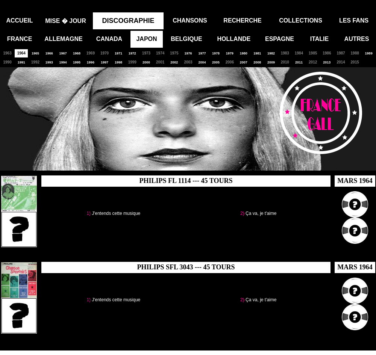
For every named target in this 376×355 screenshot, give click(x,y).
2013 (327, 62)
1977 (202, 53)
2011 (299, 62)
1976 (188, 53)
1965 (35, 53)
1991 (21, 62)
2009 (271, 62)
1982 (271, 53)
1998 (118, 62)
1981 (257, 53)
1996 (90, 62)
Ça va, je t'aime (261, 213)
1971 (118, 53)
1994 (63, 62)
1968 (76, 53)
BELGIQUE (186, 39)
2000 (146, 62)
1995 (76, 62)
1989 (369, 53)
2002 (174, 62)
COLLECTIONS (300, 20)
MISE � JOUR (65, 21)
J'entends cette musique (116, 213)
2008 (257, 62)
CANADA (109, 39)
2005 (216, 62)
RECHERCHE (242, 20)
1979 (229, 53)
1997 (104, 62)
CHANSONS (190, 20)
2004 (202, 62)
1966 (49, 53)
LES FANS (353, 20)
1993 (49, 62)
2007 (243, 62)
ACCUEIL (19, 20)
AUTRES (356, 39)
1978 (216, 53)
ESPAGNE (279, 39)
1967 (63, 53)
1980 (243, 53)
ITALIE (319, 39)
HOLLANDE (234, 39)
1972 (132, 53)
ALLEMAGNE (63, 39)
